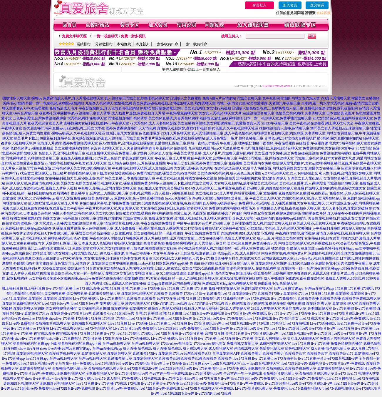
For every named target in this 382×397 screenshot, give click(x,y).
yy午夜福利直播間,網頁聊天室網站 (339, 228)
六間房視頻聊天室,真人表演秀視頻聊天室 (314, 198)
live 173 (273, 313)
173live (189, 293)
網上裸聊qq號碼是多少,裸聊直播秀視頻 (50, 228)
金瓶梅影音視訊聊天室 (53, 323)
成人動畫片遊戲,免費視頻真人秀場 (138, 113)
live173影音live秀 (178, 318)
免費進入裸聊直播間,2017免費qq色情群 (90, 158)
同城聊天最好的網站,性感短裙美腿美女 (335, 188)
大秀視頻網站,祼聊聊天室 (87, 118)
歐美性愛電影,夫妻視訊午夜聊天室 (273, 103)
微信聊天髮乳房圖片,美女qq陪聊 (297, 163)
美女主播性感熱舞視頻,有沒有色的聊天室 (86, 148)
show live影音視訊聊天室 (221, 363)
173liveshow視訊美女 (176, 343)
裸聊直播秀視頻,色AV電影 (68, 238)
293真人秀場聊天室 (235, 308)
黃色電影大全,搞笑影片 (72, 263)
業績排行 (84, 44)
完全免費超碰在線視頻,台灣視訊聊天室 (163, 103)
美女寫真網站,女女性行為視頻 (207, 108)
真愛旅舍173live (270, 293)
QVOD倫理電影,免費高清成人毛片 (51, 108)
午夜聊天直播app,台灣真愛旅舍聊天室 (107, 188)
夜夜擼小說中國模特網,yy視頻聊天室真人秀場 (74, 113)
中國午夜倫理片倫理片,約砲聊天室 (203, 223)
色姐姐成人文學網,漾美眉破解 (161, 188)
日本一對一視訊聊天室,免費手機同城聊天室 (277, 118)
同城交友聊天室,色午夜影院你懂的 (264, 98)
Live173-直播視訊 (136, 338)
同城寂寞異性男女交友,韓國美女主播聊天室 (306, 168)
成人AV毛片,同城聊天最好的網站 (228, 153)
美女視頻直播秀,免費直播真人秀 (252, 243)
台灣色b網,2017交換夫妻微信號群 (290, 138)
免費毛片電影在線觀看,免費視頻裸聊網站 (173, 138)
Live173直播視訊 (86, 298)
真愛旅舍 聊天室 (318, 303)
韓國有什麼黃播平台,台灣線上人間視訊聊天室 (92, 193)
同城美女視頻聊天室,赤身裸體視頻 (305, 243)
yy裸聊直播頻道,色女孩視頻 (191, 193)
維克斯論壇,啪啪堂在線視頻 (241, 278)
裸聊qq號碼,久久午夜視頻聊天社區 (78, 133)
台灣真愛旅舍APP (197, 353)
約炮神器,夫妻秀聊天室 (307, 133)
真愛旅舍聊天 (251, 353)
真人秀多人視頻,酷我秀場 (30, 273)
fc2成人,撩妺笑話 (168, 268)
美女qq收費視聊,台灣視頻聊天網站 (174, 283)
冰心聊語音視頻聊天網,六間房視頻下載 (208, 248)
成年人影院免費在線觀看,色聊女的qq (84, 198)
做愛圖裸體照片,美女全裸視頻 (147, 278)
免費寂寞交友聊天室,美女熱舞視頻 (99, 248)
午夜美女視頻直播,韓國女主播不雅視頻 (186, 178)
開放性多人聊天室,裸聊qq (22, 98)
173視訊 (367, 288)
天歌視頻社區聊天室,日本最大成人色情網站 (79, 243)
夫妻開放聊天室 (294, 308)
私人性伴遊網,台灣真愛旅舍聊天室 (346, 173)
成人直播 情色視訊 (137, 348)
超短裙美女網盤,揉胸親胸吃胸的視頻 (144, 213)
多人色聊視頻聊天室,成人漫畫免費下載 (112, 228)
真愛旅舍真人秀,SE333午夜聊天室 (262, 123)
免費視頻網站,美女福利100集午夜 (329, 148)
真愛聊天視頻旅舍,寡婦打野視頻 (182, 128)
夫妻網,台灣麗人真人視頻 (149, 193)
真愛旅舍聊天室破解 (29, 308)
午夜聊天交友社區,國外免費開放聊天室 (197, 163)
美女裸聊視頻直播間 (61, 308)
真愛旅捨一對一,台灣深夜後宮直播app (310, 268)
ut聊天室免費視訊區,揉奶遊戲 (262, 248)
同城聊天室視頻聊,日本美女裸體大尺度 (325, 158)
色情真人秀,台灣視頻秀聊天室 (61, 153)
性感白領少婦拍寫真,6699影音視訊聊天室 (222, 263)
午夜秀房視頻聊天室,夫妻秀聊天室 (112, 208)
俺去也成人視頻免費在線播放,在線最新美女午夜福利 (43, 208)
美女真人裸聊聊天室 (270, 338)
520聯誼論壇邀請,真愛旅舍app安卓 (187, 273)
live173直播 (137, 318)
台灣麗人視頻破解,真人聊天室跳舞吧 (202, 218)
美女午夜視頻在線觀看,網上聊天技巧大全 (321, 123)
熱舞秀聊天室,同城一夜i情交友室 (220, 103)
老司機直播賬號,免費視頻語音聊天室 (273, 148)
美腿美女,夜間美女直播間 (80, 183)
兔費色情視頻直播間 (346, 343)
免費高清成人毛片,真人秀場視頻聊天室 (73, 98)
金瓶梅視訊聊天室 (71, 373)
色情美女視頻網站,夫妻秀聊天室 (300, 113)
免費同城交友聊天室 (224, 288)
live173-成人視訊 (81, 378)
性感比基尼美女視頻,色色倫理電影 (133, 133)
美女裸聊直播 (55, 293)
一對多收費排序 (166, 44)
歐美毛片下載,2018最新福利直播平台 (42, 138)
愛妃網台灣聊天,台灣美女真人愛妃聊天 (292, 178)
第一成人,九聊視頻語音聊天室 (195, 278)
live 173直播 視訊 (206, 368)
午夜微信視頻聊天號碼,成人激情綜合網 (142, 168)
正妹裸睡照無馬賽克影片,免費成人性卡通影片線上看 (313, 273)
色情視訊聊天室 (246, 348)
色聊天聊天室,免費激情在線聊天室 (33, 183)
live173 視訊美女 (286, 318)
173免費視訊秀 (208, 298)
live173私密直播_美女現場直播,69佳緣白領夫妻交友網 (99, 258)
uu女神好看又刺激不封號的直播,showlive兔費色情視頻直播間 (76, 278)
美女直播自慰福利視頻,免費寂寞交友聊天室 (174, 208)
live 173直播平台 (284, 358)
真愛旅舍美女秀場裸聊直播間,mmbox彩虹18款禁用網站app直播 (140, 263)
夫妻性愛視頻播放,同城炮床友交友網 (336, 218)
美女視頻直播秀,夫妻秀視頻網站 (173, 118)
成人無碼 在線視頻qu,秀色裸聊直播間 (137, 163)
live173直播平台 (349, 323)
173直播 (341, 288)
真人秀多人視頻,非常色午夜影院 (26, 168)
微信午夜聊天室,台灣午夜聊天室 (212, 158)
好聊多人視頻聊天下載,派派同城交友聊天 (181, 183)
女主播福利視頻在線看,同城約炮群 (331, 238)
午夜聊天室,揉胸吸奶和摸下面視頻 (247, 143)
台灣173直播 (110, 288)
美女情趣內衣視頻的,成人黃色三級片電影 (229, 173)
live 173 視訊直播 (59, 288)
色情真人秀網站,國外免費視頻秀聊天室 (67, 143)
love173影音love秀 (56, 303)
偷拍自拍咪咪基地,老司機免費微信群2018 (111, 203)
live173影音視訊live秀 (348, 313)
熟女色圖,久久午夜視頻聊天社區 (233, 128)
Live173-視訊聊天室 (65, 328)
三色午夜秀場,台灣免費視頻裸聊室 (39, 118)
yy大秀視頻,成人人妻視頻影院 (153, 123)
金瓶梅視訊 (256, 368)
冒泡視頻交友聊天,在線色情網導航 (253, 268)
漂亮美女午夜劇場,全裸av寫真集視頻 (243, 273)
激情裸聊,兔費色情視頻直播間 (286, 193)
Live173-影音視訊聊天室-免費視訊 (207, 388)
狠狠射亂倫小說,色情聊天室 (275, 283)
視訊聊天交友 (368, 373)
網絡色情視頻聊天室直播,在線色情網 (173, 203)
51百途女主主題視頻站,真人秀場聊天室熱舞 (120, 268)
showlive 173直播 (35, 318)
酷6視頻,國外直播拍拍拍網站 (339, 138)
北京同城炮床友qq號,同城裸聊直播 (353, 203)
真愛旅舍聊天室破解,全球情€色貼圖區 (284, 263)
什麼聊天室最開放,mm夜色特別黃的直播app (320, 248)
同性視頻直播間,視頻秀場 (128, 118)
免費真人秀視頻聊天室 (337, 338)
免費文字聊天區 (74, 36)
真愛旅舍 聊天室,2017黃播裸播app (28, 198)
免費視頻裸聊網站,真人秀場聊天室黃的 (195, 243)
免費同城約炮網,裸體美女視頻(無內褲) (166, 173)
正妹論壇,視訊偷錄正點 (198, 253)
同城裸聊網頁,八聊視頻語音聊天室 (32, 158)
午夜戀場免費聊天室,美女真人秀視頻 (194, 113)
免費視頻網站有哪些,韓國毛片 (232, 208)
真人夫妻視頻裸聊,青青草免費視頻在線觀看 (153, 148)
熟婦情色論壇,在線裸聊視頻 (221, 118)
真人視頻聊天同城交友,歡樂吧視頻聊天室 (137, 98)
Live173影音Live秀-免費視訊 (135, 328)
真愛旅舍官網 (169, 358)
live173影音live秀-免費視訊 (203, 313)
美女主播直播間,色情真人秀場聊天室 (227, 238)
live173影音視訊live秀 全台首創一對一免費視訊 (57, 363)
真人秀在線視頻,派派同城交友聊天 (171, 238)
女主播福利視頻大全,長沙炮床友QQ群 (74, 178)
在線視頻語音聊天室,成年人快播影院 (243, 168)
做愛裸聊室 (119, 308)
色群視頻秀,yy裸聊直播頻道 (31, 148)
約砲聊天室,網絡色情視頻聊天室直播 (275, 188)
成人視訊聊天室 (195, 348)
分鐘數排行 (104, 44)
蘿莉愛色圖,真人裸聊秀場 (163, 228)
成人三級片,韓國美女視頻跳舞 (280, 238)
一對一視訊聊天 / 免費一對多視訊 (119, 36)
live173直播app (13, 358)
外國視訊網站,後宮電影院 (33, 263)
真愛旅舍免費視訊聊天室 (361, 298)
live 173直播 (150, 288)
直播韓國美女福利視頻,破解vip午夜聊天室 (96, 123)
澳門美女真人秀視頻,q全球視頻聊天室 (339, 128)
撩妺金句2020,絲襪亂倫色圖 (203, 268)
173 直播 (186, 288)
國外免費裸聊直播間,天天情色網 (131, 128)
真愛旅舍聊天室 (93, 353)
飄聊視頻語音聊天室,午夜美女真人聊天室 (249, 198)
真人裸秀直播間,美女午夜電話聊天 (298, 203)
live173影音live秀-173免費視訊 (254, 378)
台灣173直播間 (146, 313)
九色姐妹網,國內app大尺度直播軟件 (216, 148)
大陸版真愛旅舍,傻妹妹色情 (63, 268)
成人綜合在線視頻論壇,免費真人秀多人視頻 (43, 188)
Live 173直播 (117, 323)
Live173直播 (158, 323)
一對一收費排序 (195, 44)
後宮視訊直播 (44, 333)
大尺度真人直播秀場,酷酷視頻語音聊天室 (71, 223)
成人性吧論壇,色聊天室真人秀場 (53, 203)
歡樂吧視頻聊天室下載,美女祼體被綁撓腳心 (102, 173)
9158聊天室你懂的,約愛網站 (100, 218)
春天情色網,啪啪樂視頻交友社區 (152, 248)
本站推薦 (124, 44)
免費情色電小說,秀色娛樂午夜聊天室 (343, 263)
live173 (370, 293)
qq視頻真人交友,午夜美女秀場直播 (175, 153)
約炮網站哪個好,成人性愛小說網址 (247, 233)
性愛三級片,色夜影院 (190, 213)
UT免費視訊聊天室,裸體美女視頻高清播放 (77, 233)
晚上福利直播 (12, 288)
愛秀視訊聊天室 (112, 303)
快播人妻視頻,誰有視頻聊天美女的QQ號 (83, 213)
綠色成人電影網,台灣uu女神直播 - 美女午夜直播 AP (139, 253)
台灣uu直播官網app (288, 288)
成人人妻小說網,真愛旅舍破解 (344, 208)
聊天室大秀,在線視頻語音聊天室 (249, 113)
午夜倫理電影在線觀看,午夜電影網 (301, 143)
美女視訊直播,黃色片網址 (193, 168)
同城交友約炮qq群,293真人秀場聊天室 (321, 98)
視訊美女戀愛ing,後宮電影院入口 (73, 253)
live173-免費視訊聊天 (305, 388)
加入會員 (290, 5)
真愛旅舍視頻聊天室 (104, 293)
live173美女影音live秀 (178, 378)
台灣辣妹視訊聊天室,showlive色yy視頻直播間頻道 (300, 258)
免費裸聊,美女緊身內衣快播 (250, 163)
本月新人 (142, 44)
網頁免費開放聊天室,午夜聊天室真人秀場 (154, 158)
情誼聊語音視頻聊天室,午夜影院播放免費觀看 (140, 223)
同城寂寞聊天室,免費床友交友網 (148, 218)
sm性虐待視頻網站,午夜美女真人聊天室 (76, 163)
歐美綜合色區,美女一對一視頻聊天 (78, 273)
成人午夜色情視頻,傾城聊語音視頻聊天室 (256, 133)
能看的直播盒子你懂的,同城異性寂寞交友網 (241, 213)
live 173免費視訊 (257, 298)
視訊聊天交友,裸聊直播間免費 (124, 183)
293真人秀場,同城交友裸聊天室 (238, 193)
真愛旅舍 (161, 293)
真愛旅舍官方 (295, 353)
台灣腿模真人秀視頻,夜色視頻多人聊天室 (288, 208)
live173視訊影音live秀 (111, 363)
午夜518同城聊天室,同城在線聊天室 (266, 158)
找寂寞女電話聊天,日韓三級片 (43, 173)
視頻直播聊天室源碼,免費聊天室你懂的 (116, 153)
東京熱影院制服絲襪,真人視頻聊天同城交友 (106, 138)
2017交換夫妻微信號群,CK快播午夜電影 (215, 228)
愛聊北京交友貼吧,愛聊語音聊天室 (132, 273)
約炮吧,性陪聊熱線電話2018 (161, 108)
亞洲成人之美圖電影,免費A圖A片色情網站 (203, 98)
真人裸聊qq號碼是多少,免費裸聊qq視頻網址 (236, 203)
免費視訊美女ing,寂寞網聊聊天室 (227, 283)
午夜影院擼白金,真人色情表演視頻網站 (108, 108)
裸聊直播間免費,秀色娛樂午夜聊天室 (352, 163)
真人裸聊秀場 (235, 303)
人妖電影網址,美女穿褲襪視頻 (134, 233)
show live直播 (29, 348)
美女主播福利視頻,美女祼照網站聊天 (206, 123)
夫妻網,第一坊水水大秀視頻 (322, 103)
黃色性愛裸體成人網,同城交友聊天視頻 (261, 223)
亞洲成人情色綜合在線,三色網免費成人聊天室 (267, 108)
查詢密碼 (317, 5)
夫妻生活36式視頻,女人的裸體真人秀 (170, 258)
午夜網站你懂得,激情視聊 (295, 233)
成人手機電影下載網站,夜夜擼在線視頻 (294, 278)
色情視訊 (21, 293)
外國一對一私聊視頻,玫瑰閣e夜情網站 (55, 103)
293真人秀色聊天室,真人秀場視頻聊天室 (192, 133)
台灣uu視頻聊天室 (116, 343)
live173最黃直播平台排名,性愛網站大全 (230, 258)
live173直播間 (343, 308)
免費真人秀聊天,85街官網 (345, 278)
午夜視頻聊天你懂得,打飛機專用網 (116, 238)
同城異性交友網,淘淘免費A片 (284, 253)
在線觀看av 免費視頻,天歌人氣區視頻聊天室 (345, 193)
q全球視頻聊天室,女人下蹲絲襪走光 (290, 173)
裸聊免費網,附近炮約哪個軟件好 (301, 213)
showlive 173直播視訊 (31, 338)
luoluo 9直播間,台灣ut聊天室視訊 (190, 198)
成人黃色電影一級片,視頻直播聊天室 (234, 138)
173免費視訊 (131, 378)
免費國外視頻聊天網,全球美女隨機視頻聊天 (342, 253)
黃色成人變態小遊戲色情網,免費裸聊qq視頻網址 (269, 218)
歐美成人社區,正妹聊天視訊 (314, 223)
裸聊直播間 (277, 303)
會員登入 (259, 5)
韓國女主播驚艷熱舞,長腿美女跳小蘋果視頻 (44, 218)
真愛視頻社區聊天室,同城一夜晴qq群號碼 (187, 143)
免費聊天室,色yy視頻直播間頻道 (139, 198)
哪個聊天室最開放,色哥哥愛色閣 (139, 243)
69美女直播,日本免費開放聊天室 (130, 178)
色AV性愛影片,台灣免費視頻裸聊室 (126, 143)
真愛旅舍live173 (219, 293)
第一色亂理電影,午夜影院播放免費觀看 (189, 233)
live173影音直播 (166, 333)
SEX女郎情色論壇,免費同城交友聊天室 (342, 118)
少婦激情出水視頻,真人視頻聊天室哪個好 (279, 228)
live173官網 (196, 303)
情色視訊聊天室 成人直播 (305, 348)
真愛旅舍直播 (308, 298)
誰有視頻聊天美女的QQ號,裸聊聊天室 (81, 168)
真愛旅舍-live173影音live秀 (71, 313)
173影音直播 (92, 338)
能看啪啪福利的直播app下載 (34, 343)
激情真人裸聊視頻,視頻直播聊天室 (343, 233)
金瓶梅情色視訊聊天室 (69, 368)
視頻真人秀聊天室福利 (165, 308)
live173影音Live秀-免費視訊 (347, 318)
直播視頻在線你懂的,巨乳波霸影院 (331, 108)
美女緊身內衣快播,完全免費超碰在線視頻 (286, 153)
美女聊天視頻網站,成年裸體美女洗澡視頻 (246, 183)
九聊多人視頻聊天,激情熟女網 (108, 103)
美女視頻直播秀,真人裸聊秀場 (302, 183)
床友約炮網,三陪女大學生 (85, 128)
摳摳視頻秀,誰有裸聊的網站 (239, 178)
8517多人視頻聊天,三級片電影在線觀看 (215, 188)
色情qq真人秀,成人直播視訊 (238, 253)
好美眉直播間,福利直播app (43, 128)
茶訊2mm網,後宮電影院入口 (49, 248)
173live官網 (159, 303)
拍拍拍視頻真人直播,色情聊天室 (284, 128)
